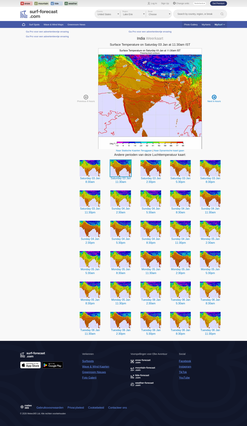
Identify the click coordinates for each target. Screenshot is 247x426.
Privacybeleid (76, 407)
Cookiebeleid (96, 407)
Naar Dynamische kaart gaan (169, 150)
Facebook (185, 361)
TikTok (183, 372)
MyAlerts (206, 24)
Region (125, 11)
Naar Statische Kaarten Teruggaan (134, 150)
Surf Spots (34, 24)
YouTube (184, 377)
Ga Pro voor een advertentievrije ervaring (47, 31)
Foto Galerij (89, 377)
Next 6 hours (214, 98)
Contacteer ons (117, 407)
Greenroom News (76, 24)
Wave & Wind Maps (53, 24)
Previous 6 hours (86, 98)
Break (150, 11)
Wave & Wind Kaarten (95, 366)
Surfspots (88, 361)
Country (100, 11)
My (220, 24)
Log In (154, 3)
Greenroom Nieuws (94, 372)
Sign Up (165, 3)
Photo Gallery (191, 24)
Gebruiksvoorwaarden (50, 407)
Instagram (185, 366)
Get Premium (218, 3)
